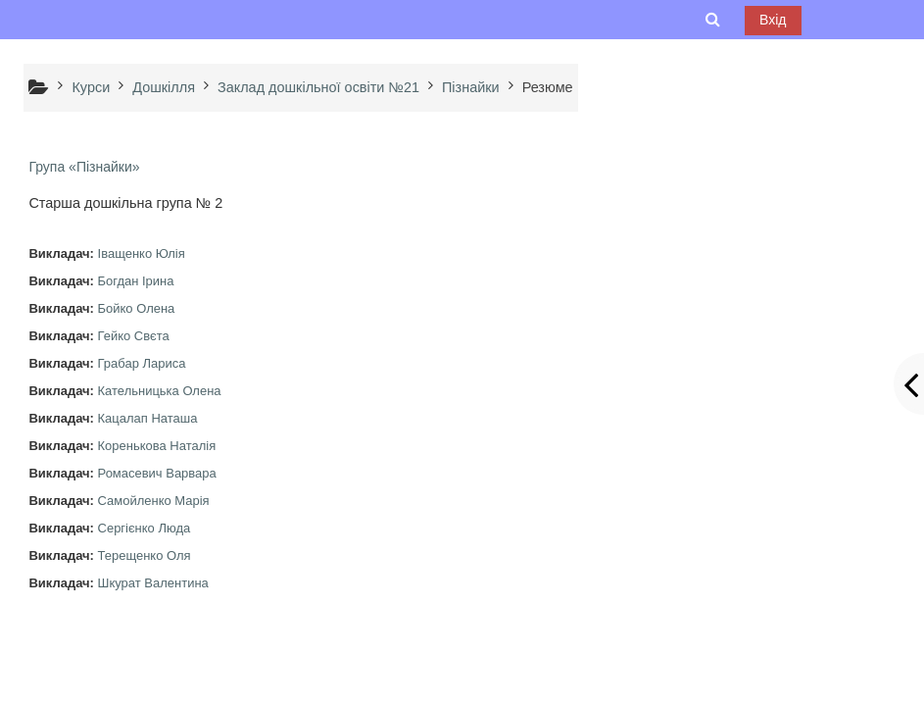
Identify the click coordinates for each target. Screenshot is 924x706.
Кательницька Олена (159, 390)
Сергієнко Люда (144, 528)
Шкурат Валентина (153, 583)
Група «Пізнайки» (83, 167)
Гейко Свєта (134, 335)
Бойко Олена (136, 308)
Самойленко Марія (154, 500)
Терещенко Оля (144, 555)
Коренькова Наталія (157, 445)
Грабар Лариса (142, 363)
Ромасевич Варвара (157, 473)
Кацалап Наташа (148, 418)
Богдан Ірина (136, 281)
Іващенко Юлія (141, 253)
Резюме (547, 87)
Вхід (772, 19)
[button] (713, 19)
